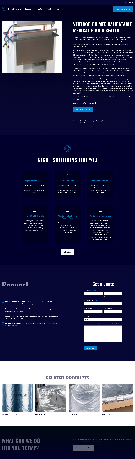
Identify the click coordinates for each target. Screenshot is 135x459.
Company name (91, 300)
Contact (56, 9)
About (48, 9)
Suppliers (40, 9)
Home (3, 15)
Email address (91, 308)
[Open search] (126, 2)
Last (105, 296)
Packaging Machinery (95, 121)
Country (86, 316)
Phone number (108, 308)
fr (132, 2)
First (85, 296)
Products (29, 9)
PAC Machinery (83, 122)
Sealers (104, 121)
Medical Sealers (14, 15)
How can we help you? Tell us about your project (101, 324)
